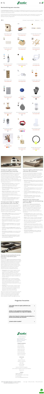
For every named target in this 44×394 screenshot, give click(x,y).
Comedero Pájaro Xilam (36, 80)
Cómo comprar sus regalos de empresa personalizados (21, 368)
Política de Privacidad (39, 381)
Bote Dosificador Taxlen (36, 128)
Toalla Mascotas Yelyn (8, 96)
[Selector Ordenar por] (37, 20)
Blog (21, 358)
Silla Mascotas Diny (36, 47)
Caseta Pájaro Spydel (22, 147)
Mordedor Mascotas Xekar (36, 147)
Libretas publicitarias (21, 350)
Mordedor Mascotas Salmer (36, 33)
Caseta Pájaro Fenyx (8, 80)
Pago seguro (22, 362)
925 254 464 (19, 376)
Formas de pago (21, 364)
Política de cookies (31, 381)
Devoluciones (21, 365)
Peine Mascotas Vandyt (7, 47)
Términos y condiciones (22, 361)
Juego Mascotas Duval (8, 112)
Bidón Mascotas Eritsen (7, 63)
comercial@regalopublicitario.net (22, 377)
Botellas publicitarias (21, 347)
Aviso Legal (25, 381)
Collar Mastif (22, 128)
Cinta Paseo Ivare (36, 63)
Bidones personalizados (22, 353)
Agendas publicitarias (21, 349)
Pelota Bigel (22, 96)
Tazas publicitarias (21, 344)
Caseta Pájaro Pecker (8, 33)
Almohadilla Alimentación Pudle (22, 112)
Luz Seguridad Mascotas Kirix (22, 63)
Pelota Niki (8, 144)
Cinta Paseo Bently (21, 80)
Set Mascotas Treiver (36, 112)
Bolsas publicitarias (21, 346)
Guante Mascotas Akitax (36, 96)
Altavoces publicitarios (21, 354)
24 (42, 20)
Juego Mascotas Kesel (22, 47)
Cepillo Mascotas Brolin (22, 33)
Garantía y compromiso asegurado (21, 367)
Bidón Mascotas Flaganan (8, 128)
